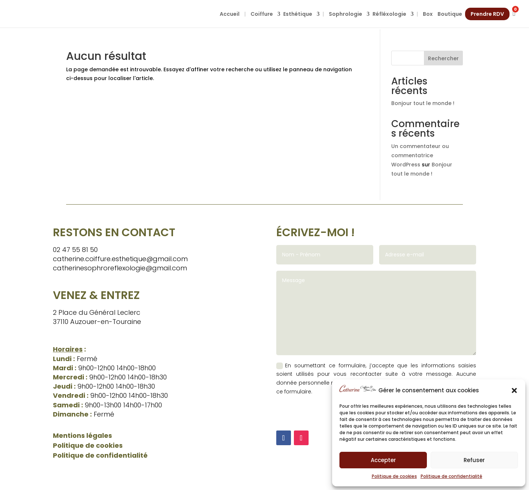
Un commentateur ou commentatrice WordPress (420, 155)
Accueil (230, 14)
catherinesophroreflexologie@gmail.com (120, 268)
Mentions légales (82, 435)
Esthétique (297, 14)
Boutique (450, 14)
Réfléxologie (389, 14)
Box (428, 14)
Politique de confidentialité (451, 476)
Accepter (383, 460)
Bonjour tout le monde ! (422, 103)
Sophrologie (345, 14)
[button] (514, 390)
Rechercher (443, 58)
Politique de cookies (394, 476)
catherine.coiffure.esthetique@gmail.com (120, 258)
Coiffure (262, 14)
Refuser (474, 460)
